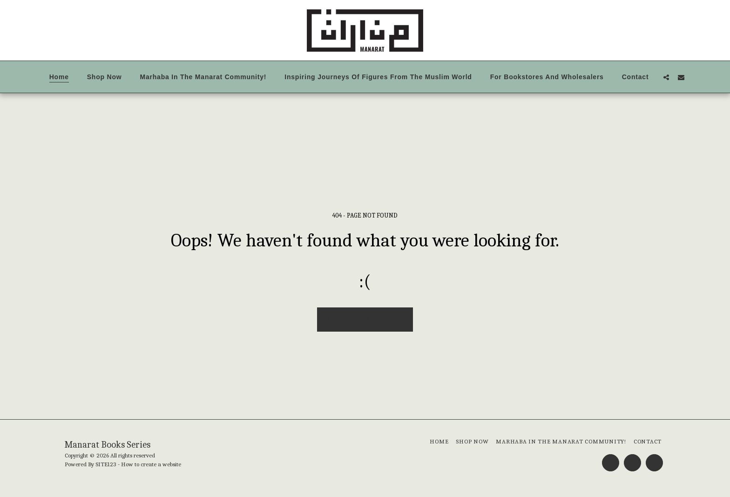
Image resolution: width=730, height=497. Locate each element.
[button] (666, 77)
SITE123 (105, 464)
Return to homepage (365, 318)
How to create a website (151, 464)
